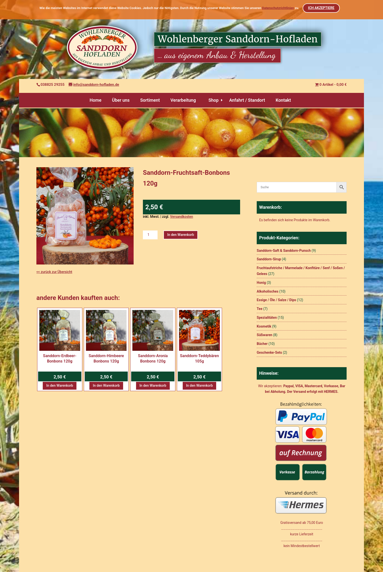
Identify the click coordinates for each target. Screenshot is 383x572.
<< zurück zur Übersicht (54, 272)
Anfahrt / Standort (247, 100)
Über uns (121, 100)
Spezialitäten (267, 317)
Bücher (262, 344)
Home (95, 100)
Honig (261, 283)
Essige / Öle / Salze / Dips (276, 300)
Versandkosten (181, 217)
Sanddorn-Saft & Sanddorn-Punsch (284, 251)
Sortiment (150, 100)
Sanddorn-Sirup (269, 259)
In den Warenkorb (180, 235)
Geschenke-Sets (269, 352)
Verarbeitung (183, 100)
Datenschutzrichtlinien (278, 8)
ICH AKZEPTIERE (321, 8)
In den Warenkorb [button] (59, 385)
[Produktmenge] (150, 235)
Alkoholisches (267, 291)
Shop (213, 100)
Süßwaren (264, 335)
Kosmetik (264, 326)
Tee (259, 309)
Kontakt (283, 100)
